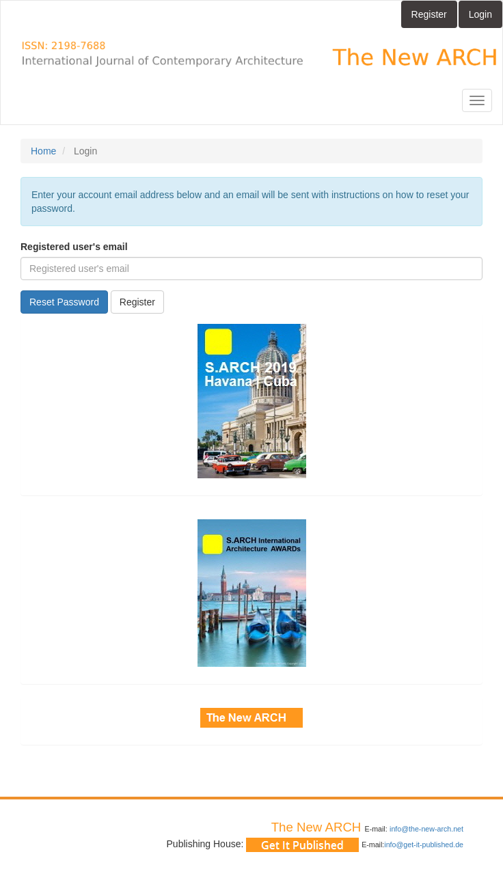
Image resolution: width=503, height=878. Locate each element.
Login (480, 14)
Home (43, 151)
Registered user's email (74, 246)
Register (429, 14)
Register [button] (137, 302)
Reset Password (64, 302)
